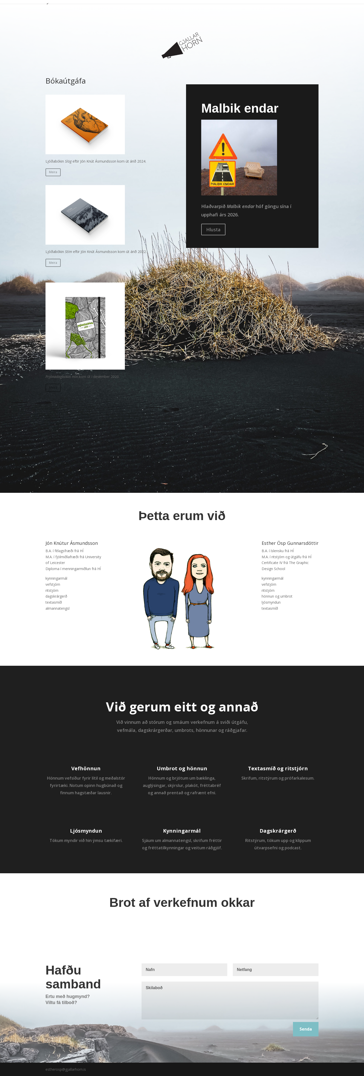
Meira (53, 172)
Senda (306, 1029)
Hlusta (213, 229)
